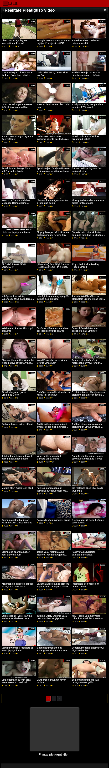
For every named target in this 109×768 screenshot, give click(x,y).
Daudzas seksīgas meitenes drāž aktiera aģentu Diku (17, 105)
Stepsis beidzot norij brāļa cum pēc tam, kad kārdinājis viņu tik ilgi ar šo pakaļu (87, 235)
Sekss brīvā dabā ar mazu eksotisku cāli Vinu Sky (86, 329)
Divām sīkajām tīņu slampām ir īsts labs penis (52, 201)
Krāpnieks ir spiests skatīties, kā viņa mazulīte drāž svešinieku (18, 586)
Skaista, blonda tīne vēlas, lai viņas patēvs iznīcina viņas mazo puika (18, 363)
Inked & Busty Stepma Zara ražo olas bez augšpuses (52, 617)
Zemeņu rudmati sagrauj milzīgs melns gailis (85, 681)
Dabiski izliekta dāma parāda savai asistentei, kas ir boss (88, 457)
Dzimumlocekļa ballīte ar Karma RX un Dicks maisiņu (17, 521)
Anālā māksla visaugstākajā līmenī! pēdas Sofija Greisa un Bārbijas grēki (53, 427)
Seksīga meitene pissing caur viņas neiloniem (88, 649)
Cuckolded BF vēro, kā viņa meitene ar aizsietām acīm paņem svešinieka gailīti (17, 618)
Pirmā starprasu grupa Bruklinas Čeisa (14, 393)
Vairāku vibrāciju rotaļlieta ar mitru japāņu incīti (17, 649)
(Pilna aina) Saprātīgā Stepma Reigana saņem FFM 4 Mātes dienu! (53, 267)
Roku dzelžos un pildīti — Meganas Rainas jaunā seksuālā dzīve (16, 203)
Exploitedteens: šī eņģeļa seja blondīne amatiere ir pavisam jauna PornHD (88, 395)
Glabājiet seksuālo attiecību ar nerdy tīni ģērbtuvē (53, 393)
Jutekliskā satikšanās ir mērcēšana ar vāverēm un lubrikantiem (86, 363)
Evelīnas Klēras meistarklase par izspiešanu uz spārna (52, 329)
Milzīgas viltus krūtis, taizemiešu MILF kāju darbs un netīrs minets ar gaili (18, 299)
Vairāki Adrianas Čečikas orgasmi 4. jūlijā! (85, 137)
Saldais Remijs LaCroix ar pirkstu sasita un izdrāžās (86, 74)
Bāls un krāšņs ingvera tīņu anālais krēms (87, 169)
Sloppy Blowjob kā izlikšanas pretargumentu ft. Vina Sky (53, 233)
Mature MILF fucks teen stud (17, 488)
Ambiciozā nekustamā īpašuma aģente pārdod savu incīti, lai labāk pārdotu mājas (53, 139)
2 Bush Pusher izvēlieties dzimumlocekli (86, 42)
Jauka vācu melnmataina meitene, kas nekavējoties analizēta (51, 555)
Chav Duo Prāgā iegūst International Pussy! (14, 42)
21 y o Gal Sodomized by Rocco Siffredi (85, 265)
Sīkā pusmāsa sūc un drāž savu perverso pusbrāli (16, 681)
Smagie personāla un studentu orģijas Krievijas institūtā (53, 42)
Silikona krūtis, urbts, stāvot (17, 424)
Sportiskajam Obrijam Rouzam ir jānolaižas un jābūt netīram (53, 169)
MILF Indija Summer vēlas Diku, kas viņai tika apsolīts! (87, 617)
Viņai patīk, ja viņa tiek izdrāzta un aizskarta (49, 457)
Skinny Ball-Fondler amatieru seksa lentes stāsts (88, 201)
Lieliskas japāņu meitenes (16, 232)
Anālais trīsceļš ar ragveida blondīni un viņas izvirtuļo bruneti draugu (87, 427)
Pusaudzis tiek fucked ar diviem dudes (85, 585)
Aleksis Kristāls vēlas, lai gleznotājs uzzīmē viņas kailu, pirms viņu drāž (88, 299)
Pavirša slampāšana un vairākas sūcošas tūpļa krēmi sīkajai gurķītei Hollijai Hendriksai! (53, 492)
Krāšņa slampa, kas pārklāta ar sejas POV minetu (87, 105)
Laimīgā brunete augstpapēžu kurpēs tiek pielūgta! (53, 297)
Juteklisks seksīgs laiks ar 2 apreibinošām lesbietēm (17, 457)
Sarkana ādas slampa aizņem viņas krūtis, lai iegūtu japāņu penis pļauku (53, 586)
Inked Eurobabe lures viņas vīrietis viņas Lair (52, 361)
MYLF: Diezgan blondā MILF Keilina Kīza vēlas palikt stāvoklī (17, 75)
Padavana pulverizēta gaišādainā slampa (83, 553)
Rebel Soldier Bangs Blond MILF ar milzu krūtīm (16, 169)
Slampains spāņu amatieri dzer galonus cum (16, 553)
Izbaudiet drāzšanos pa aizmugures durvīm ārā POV (52, 649)
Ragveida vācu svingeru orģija (53, 520)
